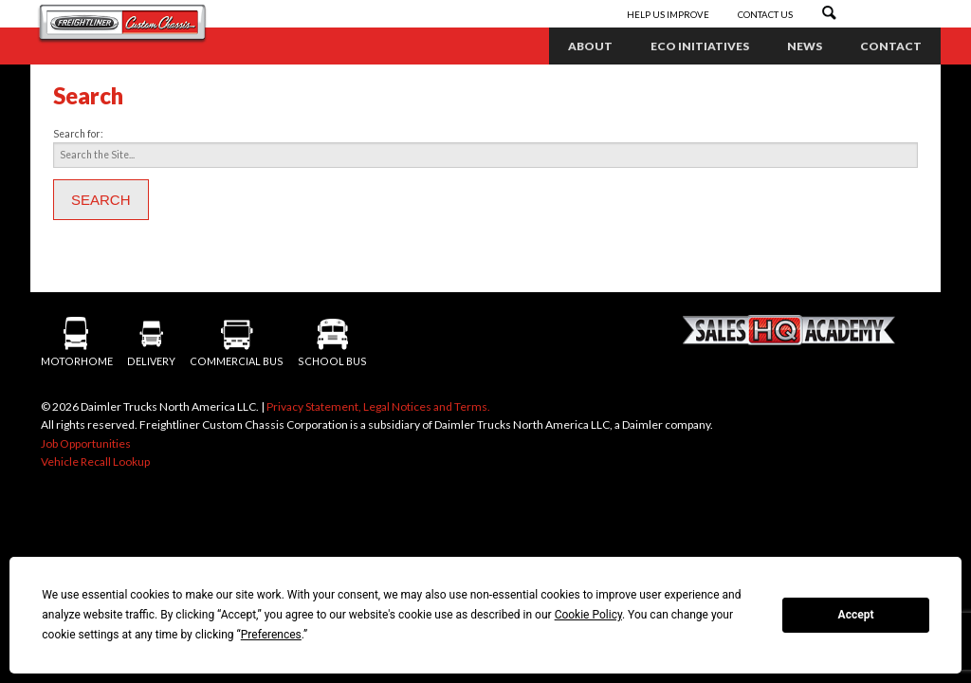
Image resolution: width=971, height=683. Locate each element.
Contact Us (765, 14)
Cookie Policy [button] (588, 614)
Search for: (78, 133)
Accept (856, 614)
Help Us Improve (669, 14)
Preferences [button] (271, 634)
